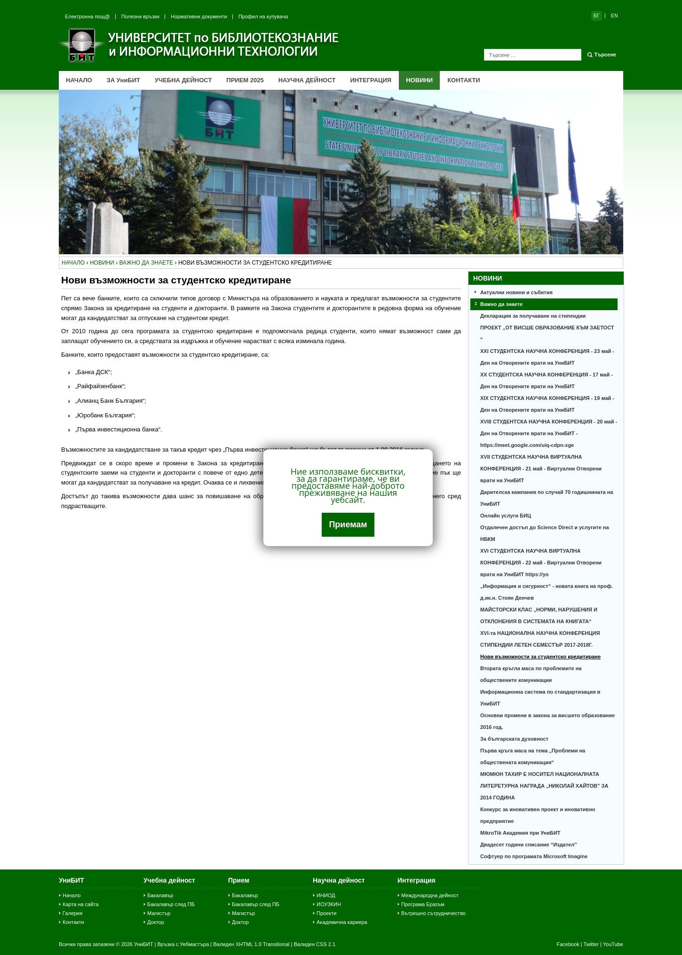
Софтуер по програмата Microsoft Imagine (533, 856)
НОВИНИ (419, 80)
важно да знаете (146, 262)
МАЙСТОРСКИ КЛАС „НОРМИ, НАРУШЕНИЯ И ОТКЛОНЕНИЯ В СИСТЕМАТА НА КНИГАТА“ (538, 615)
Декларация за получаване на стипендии (533, 316)
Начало (71, 895)
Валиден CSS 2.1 (314, 944)
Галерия (72, 913)
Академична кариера (342, 922)
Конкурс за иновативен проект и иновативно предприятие (537, 815)
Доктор (155, 922)
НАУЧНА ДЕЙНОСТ (307, 80)
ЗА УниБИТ (123, 80)
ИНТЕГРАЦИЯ (370, 80)
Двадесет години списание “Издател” (528, 844)
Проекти (326, 913)
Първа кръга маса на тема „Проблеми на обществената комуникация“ (532, 756)
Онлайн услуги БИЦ (505, 515)
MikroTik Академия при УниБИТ (520, 833)
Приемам (348, 524)
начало (73, 262)
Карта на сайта (81, 904)
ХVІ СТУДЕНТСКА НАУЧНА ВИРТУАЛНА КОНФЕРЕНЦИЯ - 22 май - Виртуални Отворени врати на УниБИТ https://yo (541, 562)
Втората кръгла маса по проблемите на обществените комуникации (530, 674)
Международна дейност (430, 895)
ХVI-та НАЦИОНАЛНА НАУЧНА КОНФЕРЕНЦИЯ (540, 633)
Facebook (567, 944)
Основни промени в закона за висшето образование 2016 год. (547, 721)
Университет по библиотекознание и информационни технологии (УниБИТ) (200, 45)
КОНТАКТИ (463, 80)
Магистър (158, 913)
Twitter (591, 944)
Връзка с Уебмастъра (183, 944)
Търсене (605, 54)
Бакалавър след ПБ (171, 904)
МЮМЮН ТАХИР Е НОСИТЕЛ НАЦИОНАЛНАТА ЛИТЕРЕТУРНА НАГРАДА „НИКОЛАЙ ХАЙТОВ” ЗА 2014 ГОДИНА (544, 785)
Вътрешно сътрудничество (433, 913)
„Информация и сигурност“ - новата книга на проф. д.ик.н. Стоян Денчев (546, 592)
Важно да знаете (501, 304)
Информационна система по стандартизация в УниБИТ (540, 697)
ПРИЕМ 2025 (244, 80)
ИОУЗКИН (329, 904)
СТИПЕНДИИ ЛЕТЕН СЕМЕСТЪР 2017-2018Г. (536, 645)
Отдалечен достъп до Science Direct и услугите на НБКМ (544, 533)
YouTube (613, 944)
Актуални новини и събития (516, 292)
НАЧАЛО (79, 80)
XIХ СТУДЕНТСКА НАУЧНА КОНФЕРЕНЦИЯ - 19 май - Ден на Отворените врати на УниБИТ (547, 404)
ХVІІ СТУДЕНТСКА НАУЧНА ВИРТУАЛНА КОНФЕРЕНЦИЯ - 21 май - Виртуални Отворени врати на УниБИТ (541, 468)
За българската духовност (514, 739)
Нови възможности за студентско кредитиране (540, 656)
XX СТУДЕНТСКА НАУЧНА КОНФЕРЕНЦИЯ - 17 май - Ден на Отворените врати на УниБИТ (546, 380)
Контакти (73, 922)
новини (102, 262)
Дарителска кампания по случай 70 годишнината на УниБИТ (546, 498)
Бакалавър (160, 895)
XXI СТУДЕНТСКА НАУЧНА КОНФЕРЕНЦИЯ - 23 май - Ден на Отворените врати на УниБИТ (547, 357)
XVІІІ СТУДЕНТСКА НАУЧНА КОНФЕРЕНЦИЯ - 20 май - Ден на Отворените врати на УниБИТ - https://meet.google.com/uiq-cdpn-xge (548, 433)
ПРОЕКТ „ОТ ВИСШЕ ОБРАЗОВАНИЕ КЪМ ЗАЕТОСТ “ (547, 333)
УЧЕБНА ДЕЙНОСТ (183, 80)
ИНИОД (326, 895)
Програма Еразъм (422, 904)
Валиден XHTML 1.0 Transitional (251, 944)
